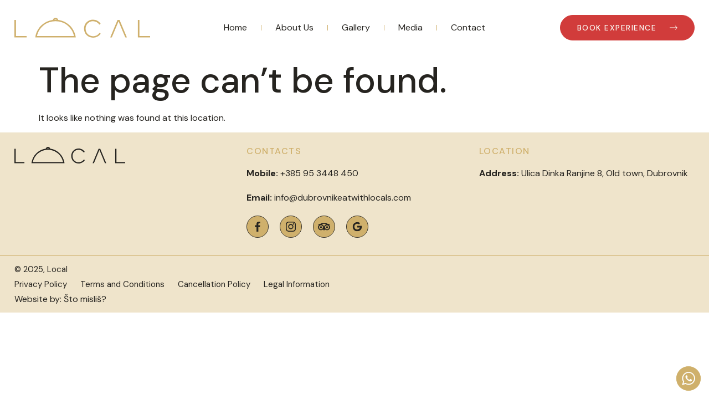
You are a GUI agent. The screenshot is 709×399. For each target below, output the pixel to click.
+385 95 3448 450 (319, 173)
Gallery (356, 27)
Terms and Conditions (122, 284)
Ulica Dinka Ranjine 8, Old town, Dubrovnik (583, 173)
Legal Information (297, 284)
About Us (294, 27)
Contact (468, 27)
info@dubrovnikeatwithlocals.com (342, 197)
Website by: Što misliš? (60, 299)
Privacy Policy (40, 284)
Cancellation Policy (214, 284)
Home (235, 27)
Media (410, 27)
